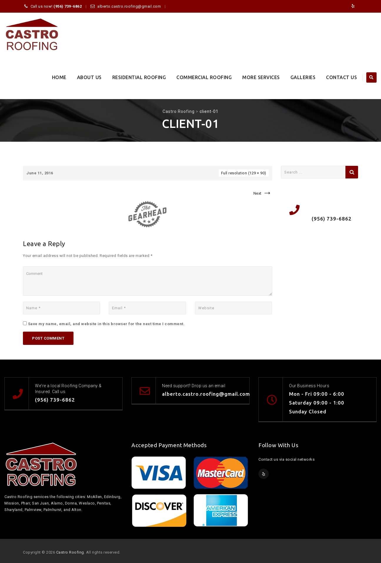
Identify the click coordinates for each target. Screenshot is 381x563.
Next (262, 193)
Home (59, 77)
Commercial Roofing (204, 77)
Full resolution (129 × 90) (243, 173)
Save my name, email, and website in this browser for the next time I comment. (106, 324)
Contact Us (341, 77)
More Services (261, 77)
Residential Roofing (139, 77)
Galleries (303, 77)
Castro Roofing (70, 552)
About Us (89, 77)
